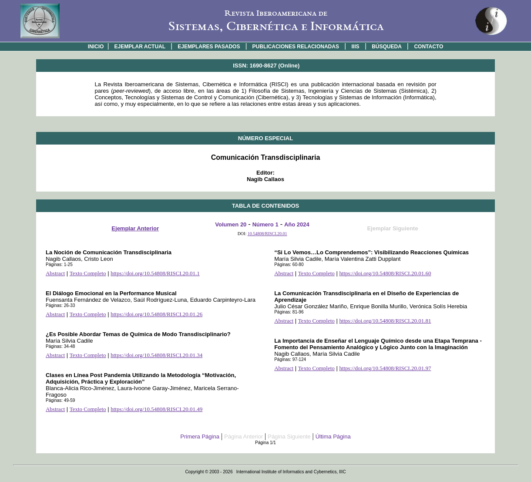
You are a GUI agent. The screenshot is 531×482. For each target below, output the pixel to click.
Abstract (55, 273)
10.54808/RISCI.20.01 (267, 233)
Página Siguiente (289, 436)
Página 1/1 (265, 442)
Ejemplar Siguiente (392, 228)
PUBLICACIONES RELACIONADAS (295, 47)
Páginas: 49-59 (60, 400)
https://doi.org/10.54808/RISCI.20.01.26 (156, 314)
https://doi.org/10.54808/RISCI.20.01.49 (156, 409)
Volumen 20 (230, 224)
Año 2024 (296, 224)
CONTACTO (428, 47)
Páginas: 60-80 (288, 264)
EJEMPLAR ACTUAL (140, 47)
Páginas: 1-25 (59, 264)
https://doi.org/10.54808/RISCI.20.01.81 (385, 320)
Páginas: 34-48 (60, 346)
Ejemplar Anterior (135, 228)
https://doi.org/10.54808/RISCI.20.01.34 (156, 355)
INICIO (96, 47)
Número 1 (265, 224)
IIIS (356, 47)
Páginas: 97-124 (290, 359)
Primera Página (199, 436)
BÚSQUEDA (387, 47)
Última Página (333, 436)
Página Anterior (243, 436)
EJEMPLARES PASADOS (209, 47)
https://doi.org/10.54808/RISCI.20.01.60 (385, 273)
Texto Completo (88, 273)
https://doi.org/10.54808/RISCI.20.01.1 (155, 273)
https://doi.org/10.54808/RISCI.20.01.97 (385, 368)
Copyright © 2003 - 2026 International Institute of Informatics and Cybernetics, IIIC (265, 471)
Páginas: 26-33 (60, 305)
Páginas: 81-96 (288, 312)
